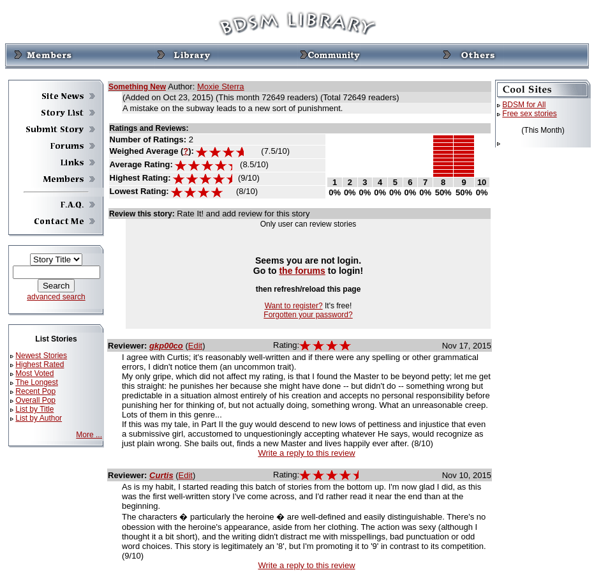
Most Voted (34, 373)
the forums (302, 271)
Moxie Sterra (220, 86)
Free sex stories (529, 113)
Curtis (161, 475)
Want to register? (294, 305)
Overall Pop (35, 400)
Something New (137, 86)
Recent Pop (35, 391)
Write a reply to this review (306, 453)
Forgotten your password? (308, 314)
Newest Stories (41, 355)
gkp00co (166, 345)
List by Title (34, 409)
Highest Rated (39, 364)
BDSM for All (524, 104)
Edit (195, 345)
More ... (89, 434)
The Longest (36, 382)
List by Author (38, 418)
